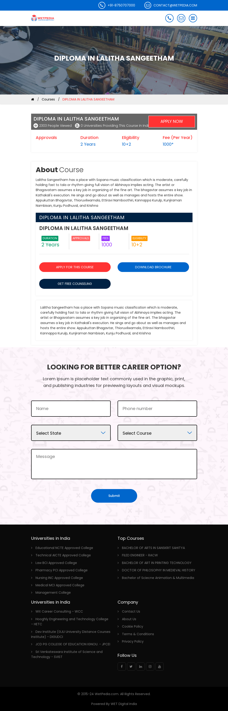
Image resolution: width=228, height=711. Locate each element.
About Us (129, 619)
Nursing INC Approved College (59, 577)
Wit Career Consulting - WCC (59, 611)
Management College (53, 592)
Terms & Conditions (138, 634)
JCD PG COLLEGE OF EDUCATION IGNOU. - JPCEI (73, 644)
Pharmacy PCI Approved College (62, 570)
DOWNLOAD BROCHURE (153, 267)
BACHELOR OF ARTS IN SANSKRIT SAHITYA (153, 548)
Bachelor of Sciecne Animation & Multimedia (158, 577)
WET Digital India (123, 704)
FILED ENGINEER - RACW (140, 555)
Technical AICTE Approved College (63, 555)
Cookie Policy (132, 626)
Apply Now (171, 121)
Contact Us (131, 611)
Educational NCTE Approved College (64, 548)
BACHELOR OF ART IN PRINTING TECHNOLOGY (157, 563)
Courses (48, 99)
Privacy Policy (133, 641)
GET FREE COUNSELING (75, 283)
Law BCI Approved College (56, 563)
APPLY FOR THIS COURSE (75, 267)
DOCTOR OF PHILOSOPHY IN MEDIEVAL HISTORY (158, 570)
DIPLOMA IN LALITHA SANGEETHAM (76, 119)
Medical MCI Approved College (60, 585)
